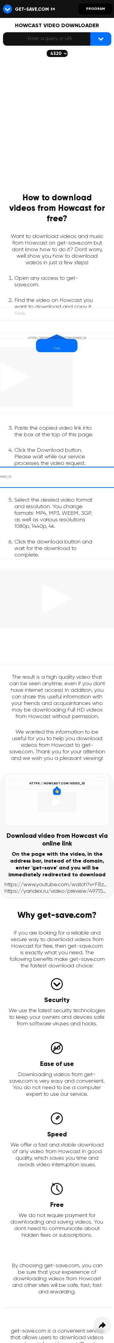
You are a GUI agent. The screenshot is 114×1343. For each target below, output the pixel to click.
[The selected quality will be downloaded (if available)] (57, 53)
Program (95, 9)
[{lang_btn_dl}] (100, 39)
